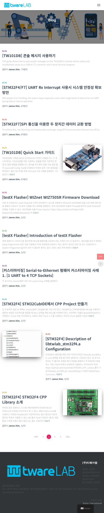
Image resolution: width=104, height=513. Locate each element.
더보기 (12, 174)
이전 (36, 436)
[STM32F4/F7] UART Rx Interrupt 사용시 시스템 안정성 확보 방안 (52, 90)
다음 (67, 436)
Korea (86, 503)
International (96, 503)
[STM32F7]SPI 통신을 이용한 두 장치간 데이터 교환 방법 (46, 124)
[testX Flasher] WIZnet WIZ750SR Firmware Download (50, 197)
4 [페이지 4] (60, 436)
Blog (4, 51)
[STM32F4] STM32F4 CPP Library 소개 (24, 399)
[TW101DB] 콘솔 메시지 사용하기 (28, 55)
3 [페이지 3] (54, 436)
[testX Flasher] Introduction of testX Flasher (42, 235)
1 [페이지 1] (43, 436)
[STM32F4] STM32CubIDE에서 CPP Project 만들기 (45, 303)
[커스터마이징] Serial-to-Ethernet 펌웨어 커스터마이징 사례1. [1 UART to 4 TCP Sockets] (50, 273)
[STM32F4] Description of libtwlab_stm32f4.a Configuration (68, 343)
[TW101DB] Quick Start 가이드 (28, 152)
